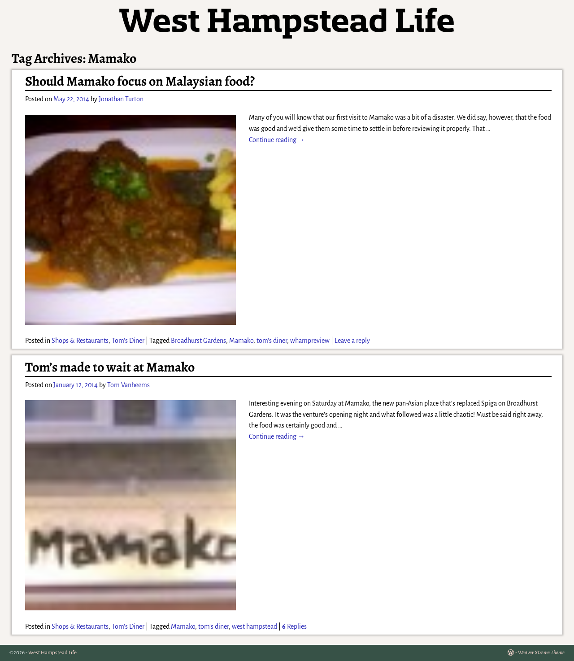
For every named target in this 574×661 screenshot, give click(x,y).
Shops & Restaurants (80, 340)
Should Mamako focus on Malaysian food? (140, 81)
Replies (294, 626)
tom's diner (272, 340)
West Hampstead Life (52, 653)
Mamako (241, 340)
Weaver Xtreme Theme (541, 653)
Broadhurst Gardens (198, 340)
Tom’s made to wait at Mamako (110, 367)
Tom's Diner (128, 340)
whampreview (310, 340)
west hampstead (254, 626)
